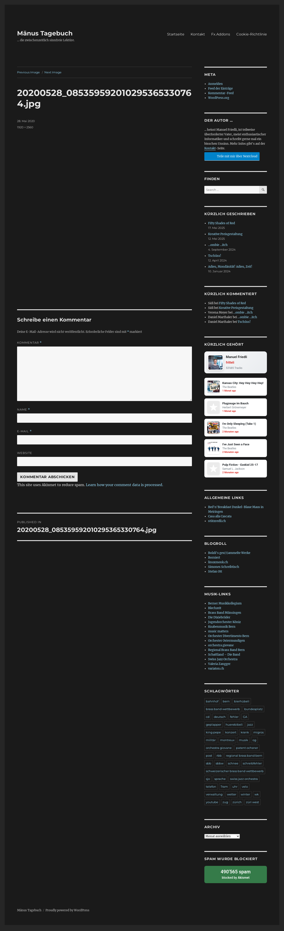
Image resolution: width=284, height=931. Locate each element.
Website (24, 453)
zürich (237, 804)
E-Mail (24, 431)
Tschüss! (214, 256)
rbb (219, 758)
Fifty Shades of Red (221, 223)
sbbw (219, 766)
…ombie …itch (218, 245)
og (254, 742)
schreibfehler (252, 766)
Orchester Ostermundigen (226, 643)
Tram (224, 789)
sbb (208, 766)
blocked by (235, 876)
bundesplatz (253, 711)
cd (207, 719)
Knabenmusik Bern (221, 629)
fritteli (231, 363)
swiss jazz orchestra (244, 781)
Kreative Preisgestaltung (225, 234)
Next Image (52, 72)
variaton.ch (216, 671)
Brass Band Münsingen (224, 615)
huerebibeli (234, 727)
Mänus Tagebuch (45, 33)
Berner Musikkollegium (225, 606)
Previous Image (28, 72)
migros (258, 735)
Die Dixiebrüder (219, 620)
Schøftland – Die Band (224, 657)
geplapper (213, 727)
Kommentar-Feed (221, 93)
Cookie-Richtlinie (251, 34)
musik (243, 742)
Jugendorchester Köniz (224, 625)
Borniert (214, 560)
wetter (231, 797)
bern (226, 704)
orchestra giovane (221, 648)
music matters (218, 634)
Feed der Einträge (220, 88)
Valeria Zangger (219, 666)
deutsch (220, 719)
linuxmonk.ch (218, 565)
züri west (252, 804)
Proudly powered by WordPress (67, 911)
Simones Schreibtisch (223, 569)
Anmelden (215, 84)
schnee (233, 766)
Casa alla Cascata (219, 519)
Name (23, 409)
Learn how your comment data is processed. (124, 485)
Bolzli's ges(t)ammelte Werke (229, 555)
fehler (234, 719)
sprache (220, 781)
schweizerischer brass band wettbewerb (235, 773)
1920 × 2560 (25, 127)
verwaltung (214, 797)
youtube (212, 804)
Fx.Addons (220, 34)
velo (245, 789)
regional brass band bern (244, 758)
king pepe (213, 735)
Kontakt (198, 34)
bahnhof (212, 704)
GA (245, 719)
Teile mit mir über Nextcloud (231, 155)
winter (245, 797)
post (209, 758)
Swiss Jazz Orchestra (222, 662)
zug (225, 804)
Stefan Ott (215, 574)
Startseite (175, 34)
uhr (234, 789)
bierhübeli (241, 704)
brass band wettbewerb (223, 711)
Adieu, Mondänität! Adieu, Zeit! (230, 267)
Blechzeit (214, 611)
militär (211, 742)
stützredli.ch (217, 524)
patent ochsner (247, 750)
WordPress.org (218, 98)
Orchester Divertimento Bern (228, 639)
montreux (227, 742)
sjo (208, 781)
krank (245, 735)
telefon (211, 789)
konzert (230, 735)
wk (256, 797)
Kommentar (29, 343)
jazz (250, 727)
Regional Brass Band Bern (226, 652)
